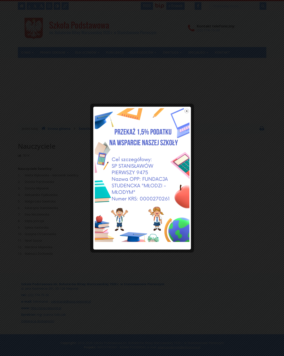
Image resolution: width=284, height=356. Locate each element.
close (186, 104)
